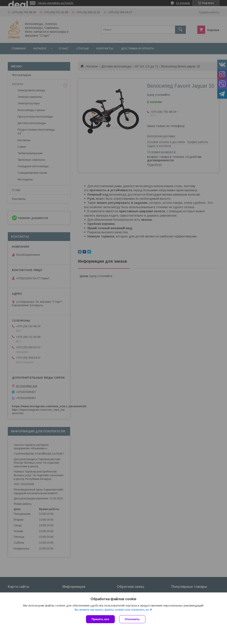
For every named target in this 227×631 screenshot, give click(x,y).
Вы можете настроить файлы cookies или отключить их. (112, 609)
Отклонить (132, 619)
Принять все (100, 619)
